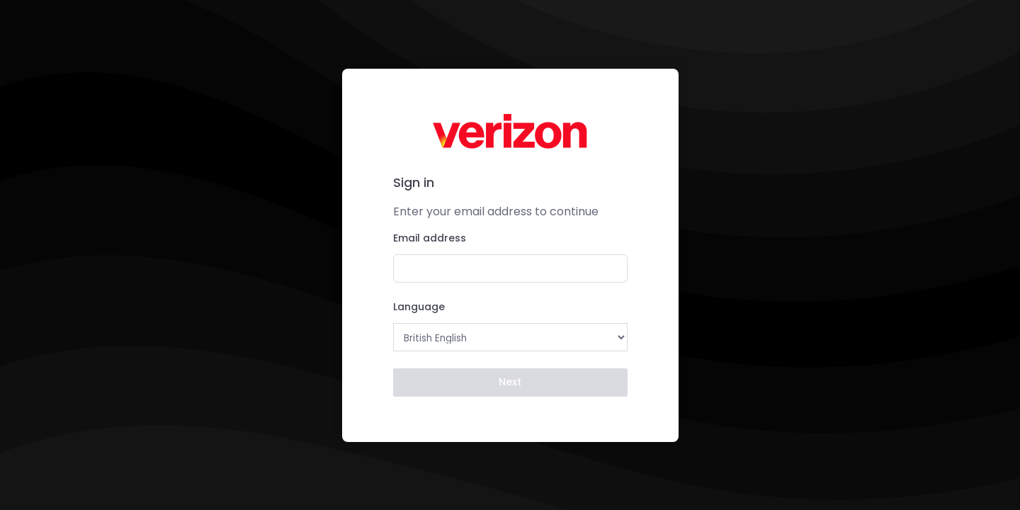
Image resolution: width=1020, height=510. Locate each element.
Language (419, 307)
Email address (429, 238)
